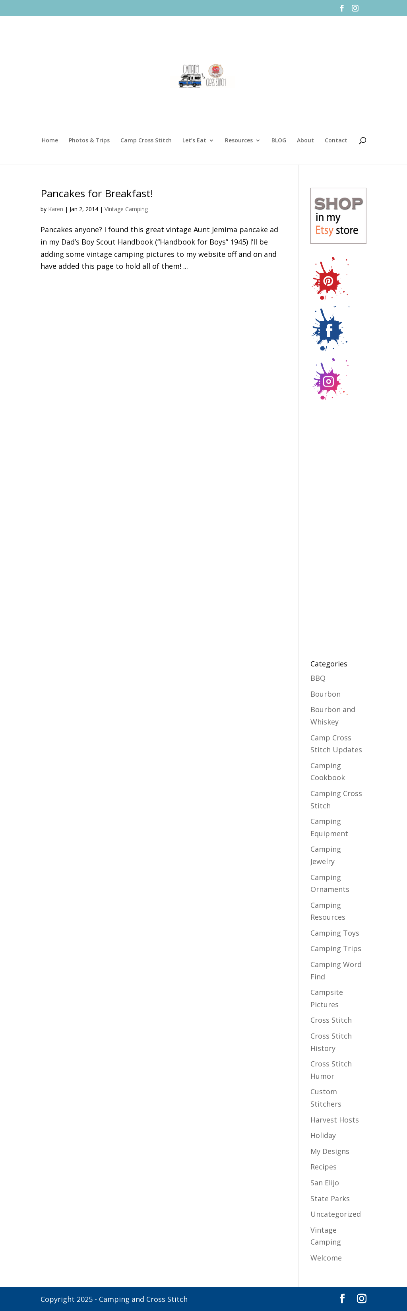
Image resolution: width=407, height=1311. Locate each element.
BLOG (278, 141)
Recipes (323, 1166)
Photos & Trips (89, 141)
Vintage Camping (126, 209)
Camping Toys (334, 933)
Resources (239, 141)
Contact (336, 141)
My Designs (329, 1151)
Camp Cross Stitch (146, 141)
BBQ (318, 678)
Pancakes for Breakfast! (97, 193)
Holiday (323, 1135)
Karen (55, 209)
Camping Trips (335, 948)
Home (50, 141)
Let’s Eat (194, 141)
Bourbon (325, 694)
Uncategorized (335, 1214)
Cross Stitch (331, 1020)
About (305, 141)
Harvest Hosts (334, 1120)
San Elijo (324, 1182)
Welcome (326, 1257)
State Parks (330, 1198)
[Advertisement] (342, 525)
